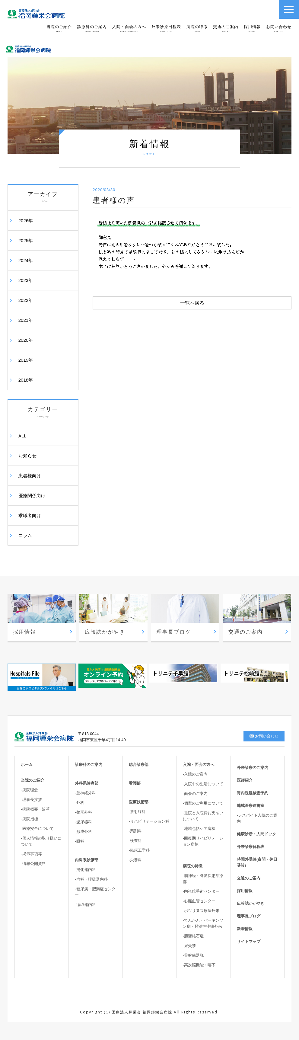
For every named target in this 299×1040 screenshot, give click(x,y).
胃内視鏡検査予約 (252, 793)
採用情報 (252, 28)
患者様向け (29, 475)
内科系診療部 (86, 860)
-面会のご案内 (195, 793)
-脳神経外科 (85, 793)
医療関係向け (32, 495)
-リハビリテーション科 (149, 821)
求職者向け (29, 515)
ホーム (27, 764)
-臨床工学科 (139, 850)
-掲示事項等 (31, 854)
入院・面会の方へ (129, 28)
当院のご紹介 (59, 28)
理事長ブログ (248, 916)
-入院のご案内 (195, 774)
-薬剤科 (135, 831)
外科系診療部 (86, 783)
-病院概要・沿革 (35, 809)
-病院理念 (29, 790)
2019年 (25, 360)
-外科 (79, 802)
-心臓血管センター (199, 901)
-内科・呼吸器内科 (91, 879)
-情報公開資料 (33, 863)
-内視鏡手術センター (201, 891)
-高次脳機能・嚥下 (199, 965)
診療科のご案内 (92, 28)
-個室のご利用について (203, 803)
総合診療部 (138, 764)
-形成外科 (83, 831)
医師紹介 (245, 780)
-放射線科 (137, 811)
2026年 (25, 220)
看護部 (135, 783)
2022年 (25, 300)
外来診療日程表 (166, 28)
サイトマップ (248, 941)
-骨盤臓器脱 (193, 955)
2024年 (25, 260)
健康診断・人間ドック (256, 834)
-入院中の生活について (203, 784)
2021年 (25, 320)
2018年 (25, 379)
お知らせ (27, 455)
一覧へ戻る (192, 303)
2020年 (25, 340)
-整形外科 (83, 812)
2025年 (25, 240)
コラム (25, 535)
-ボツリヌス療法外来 (201, 910)
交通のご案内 (225, 28)
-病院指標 (29, 819)
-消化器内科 (85, 869)
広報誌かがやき (250, 903)
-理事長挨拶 (31, 799)
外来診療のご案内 (252, 767)
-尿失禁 (189, 945)
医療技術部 (138, 802)
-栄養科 (135, 860)
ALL (22, 435)
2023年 (25, 280)
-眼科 (79, 841)
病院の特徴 (197, 28)
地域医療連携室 (250, 805)
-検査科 (135, 840)
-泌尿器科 (83, 822)
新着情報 (245, 928)
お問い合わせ (278, 28)
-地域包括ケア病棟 (199, 828)
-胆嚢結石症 (193, 936)
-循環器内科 (85, 904)
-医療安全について (37, 828)
